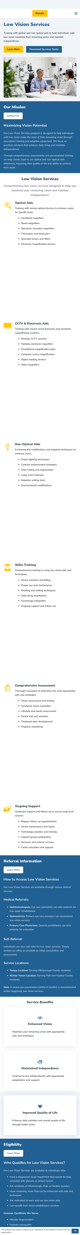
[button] (76, 13)
